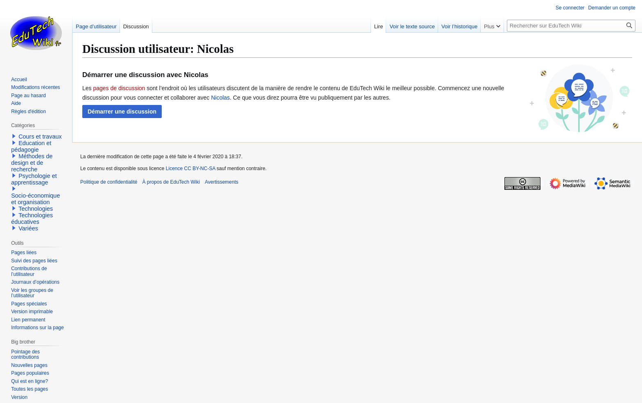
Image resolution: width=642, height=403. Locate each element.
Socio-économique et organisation (35, 198)
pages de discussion (119, 88)
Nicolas (220, 97)
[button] (122, 111)
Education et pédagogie (31, 146)
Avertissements (221, 182)
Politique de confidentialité (108, 182)
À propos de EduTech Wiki (171, 182)
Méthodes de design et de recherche (31, 163)
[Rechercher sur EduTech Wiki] (571, 26)
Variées (28, 228)
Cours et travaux (40, 136)
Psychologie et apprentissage (34, 179)
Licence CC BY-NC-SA (190, 168)
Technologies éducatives (32, 218)
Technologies (35, 208)
